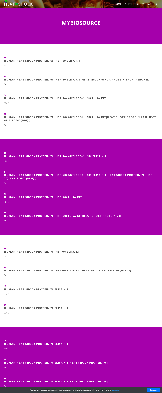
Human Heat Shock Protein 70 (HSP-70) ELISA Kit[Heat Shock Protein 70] (62, 216)
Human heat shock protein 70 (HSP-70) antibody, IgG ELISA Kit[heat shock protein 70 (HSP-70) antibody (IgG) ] (81, 118)
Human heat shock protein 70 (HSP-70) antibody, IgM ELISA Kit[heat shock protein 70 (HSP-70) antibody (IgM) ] (79, 176)
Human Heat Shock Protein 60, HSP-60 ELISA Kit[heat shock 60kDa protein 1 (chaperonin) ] (78, 79)
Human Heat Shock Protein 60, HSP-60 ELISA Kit (42, 60)
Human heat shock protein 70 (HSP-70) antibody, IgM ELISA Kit (55, 156)
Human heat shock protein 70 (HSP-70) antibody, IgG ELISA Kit (55, 98)
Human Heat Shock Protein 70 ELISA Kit (36, 289)
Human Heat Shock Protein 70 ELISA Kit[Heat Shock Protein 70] (56, 362)
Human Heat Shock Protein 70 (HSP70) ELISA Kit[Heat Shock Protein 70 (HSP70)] (68, 270)
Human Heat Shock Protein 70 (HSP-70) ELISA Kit (43, 197)
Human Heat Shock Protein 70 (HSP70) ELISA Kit (42, 251)
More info (115, 390)
